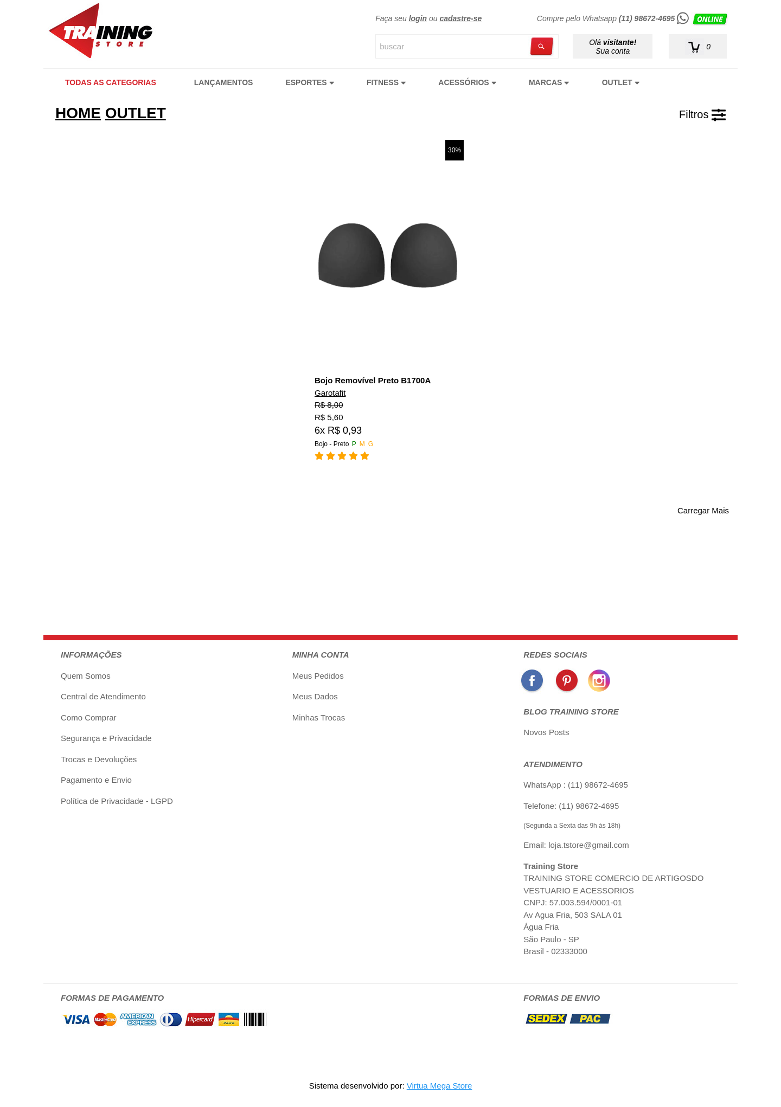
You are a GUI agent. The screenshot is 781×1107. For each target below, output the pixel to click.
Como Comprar (89, 717)
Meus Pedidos (318, 675)
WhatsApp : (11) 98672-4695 (575, 784)
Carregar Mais (703, 510)
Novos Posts (546, 732)
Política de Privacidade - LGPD (117, 801)
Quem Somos (86, 675)
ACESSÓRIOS (467, 82)
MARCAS (549, 82)
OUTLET (620, 82)
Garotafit (330, 392)
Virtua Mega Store (439, 1085)
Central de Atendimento (103, 696)
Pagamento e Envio (96, 779)
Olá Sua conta (612, 46)
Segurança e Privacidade (106, 738)
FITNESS (386, 82)
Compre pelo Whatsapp (633, 18)
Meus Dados (315, 696)
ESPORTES (309, 82)
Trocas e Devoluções (99, 759)
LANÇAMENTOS (223, 82)
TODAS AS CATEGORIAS (110, 82)
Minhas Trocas (318, 717)
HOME (78, 113)
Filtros (702, 114)
